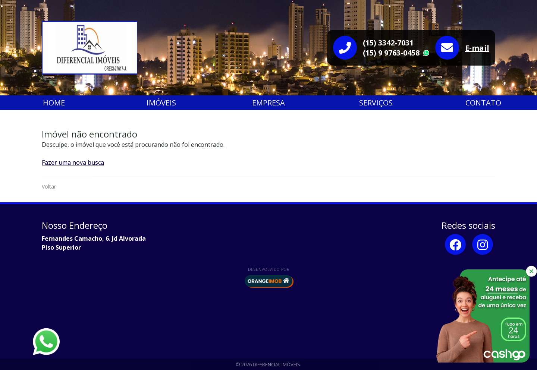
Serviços (376, 103)
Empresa (268, 103)
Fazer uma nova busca (73, 162)
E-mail (477, 48)
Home (54, 103)
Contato (483, 103)
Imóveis (161, 103)
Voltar (49, 186)
